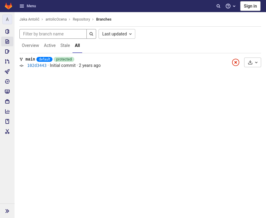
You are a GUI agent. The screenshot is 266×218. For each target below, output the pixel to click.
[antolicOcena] (7, 19)
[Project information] (7, 31)
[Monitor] (7, 91)
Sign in (250, 6)
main (30, 59)
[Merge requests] (7, 61)
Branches (103, 19)
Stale (65, 45)
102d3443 (36, 65)
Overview (30, 45)
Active (50, 45)
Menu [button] (27, 6)
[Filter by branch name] (53, 34)
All (77, 45)
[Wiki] (7, 121)
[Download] (252, 62)
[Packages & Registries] (7, 101)
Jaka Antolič (29, 19)
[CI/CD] (7, 71)
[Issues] (7, 51)
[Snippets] (7, 131)
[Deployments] (7, 81)
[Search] (218, 6)
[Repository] (7, 41)
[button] (7, 210)
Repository (81, 19)
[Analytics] (7, 111)
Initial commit (63, 65)
